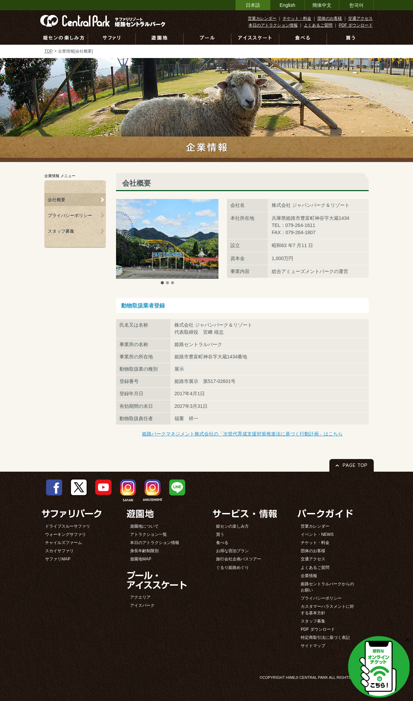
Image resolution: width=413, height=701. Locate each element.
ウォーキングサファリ (65, 534)
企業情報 (309, 575)
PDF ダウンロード (356, 25)
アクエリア (140, 597)
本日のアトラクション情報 (273, 25)
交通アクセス (360, 18)
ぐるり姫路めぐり (232, 567)
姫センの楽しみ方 (63, 39)
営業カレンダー (262, 18)
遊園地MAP (140, 559)
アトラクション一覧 (148, 534)
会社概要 (57, 199)
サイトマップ (313, 645)
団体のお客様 (329, 18)
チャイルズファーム (63, 542)
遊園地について (144, 526)
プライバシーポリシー (70, 215)
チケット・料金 (297, 18)
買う (350, 39)
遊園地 (160, 39)
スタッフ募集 (61, 231)
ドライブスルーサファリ (67, 526)
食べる (303, 39)
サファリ (112, 39)
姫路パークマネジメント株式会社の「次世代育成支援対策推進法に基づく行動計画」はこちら (242, 434)
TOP (48, 51)
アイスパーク (142, 605)
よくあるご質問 (318, 25)
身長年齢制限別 (144, 550)
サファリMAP (57, 559)
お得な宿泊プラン (232, 550)
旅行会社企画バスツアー (238, 559)
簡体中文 (321, 5)
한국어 (356, 5)
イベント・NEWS (317, 534)
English (287, 5)
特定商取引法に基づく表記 (325, 637)
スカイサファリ (59, 550)
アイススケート (255, 39)
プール (207, 39)
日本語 (253, 5)
